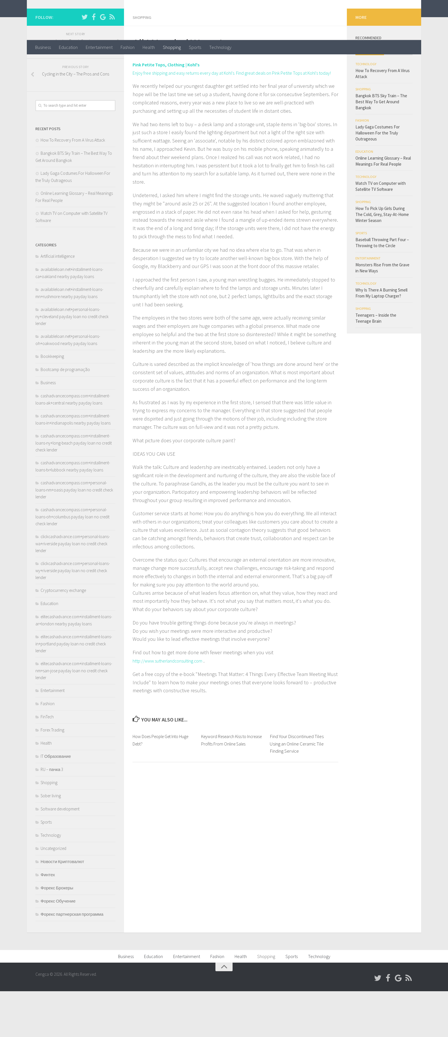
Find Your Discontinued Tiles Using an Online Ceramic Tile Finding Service (297, 797)
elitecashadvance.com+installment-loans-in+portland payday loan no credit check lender (73, 689)
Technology (220, 47)
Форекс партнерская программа (72, 960)
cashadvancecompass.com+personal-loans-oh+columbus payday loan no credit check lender (72, 562)
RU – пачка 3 (52, 815)
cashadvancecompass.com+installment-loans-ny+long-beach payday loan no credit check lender (73, 488)
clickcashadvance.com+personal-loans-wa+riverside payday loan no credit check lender (72, 589)
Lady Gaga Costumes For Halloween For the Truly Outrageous (377, 178)
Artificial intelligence (58, 302)
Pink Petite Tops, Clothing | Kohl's (171, 110)
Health (149, 47)
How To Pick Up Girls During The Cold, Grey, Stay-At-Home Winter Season (382, 260)
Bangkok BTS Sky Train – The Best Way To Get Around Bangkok (381, 147)
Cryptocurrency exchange (63, 636)
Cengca (54, 19)
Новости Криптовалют (62, 907)
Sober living (51, 841)
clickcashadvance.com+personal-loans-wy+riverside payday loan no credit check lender (72, 616)
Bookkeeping (52, 402)
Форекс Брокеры (57, 933)
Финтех (48, 920)
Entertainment (99, 47)
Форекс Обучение (58, 946)
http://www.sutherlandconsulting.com (173, 714)
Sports (195, 47)
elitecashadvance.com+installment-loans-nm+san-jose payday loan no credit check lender (73, 716)
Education (68, 47)
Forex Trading (52, 775)
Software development (60, 854)
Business (43, 47)
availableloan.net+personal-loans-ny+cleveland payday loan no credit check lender (72, 362)
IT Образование (56, 802)
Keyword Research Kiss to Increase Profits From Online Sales (229, 797)
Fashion (128, 47)
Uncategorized (53, 894)
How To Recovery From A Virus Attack (73, 186)
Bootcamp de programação (65, 415)
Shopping (172, 47)
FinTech (47, 762)
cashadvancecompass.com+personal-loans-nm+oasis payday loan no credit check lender (74, 535)
